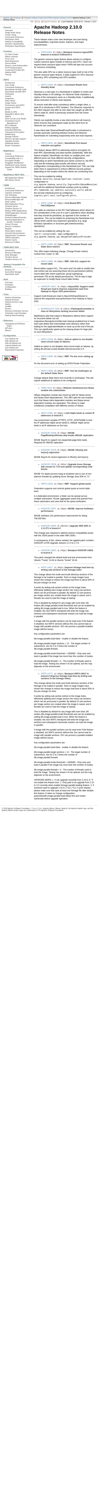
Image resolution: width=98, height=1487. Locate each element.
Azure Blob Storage (13, 272)
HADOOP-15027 (48, 286)
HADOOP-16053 (48, 550)
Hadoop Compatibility (14, 42)
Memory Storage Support (15, 139)
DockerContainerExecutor (15, 217)
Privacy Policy (36, 808)
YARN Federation (12, 238)
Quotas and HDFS (12, 107)
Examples (9, 285)
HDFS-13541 (47, 143)
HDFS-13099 (47, 371)
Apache (6, 18)
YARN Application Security (16, 213)
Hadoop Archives (12, 300)
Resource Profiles (12, 242)
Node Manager (11, 255)
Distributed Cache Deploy (15, 165)
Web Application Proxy (14, 204)
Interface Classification (14, 44)
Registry (8, 229)
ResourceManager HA (14, 199)
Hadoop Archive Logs (14, 302)
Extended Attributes (13, 130)
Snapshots (9, 98)
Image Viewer (10, 103)
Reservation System (13, 231)
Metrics (8, 330)
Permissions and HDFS (14, 105)
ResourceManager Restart (16, 197)
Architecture (10, 83)
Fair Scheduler (11, 195)
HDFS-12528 (47, 339)
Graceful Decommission (15, 233)
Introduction (10, 250)
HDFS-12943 (47, 85)
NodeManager (11, 215)
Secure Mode (10, 63)
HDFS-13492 (47, 413)
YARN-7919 (46, 388)
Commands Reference (14, 37)
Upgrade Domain (12, 141)
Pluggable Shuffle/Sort (14, 163)
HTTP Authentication (13, 68)
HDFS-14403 (47, 203)
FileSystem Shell (12, 39)
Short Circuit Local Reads (15, 119)
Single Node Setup (13, 33)
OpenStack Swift (12, 274)
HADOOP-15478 (48, 450)
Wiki (32, 22)
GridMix (8, 306)
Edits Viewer (10, 101)
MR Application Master (14, 178)
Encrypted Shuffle (12, 160)
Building (8, 289)
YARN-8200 (46, 52)
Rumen (8, 309)
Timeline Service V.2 (13, 208)
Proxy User (9, 59)
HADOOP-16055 (48, 526)
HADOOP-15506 (48, 464)
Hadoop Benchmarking (14, 315)
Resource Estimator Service (16, 311)
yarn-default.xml (11, 348)
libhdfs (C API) (11, 112)
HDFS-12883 (47, 244)
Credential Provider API (14, 70)
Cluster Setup (10, 35)
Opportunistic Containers (15, 235)
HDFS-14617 (47, 567)
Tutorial (8, 154)
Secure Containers (13, 226)
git (39, 22)
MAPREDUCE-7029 (50, 309)
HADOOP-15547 (48, 508)
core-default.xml (11, 339)
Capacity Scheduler (13, 193)
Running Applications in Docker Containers (14, 221)
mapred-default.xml (13, 345)
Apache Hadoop (50, 22)
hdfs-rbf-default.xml (13, 343)
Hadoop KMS (10, 72)
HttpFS (8, 116)
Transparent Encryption (14, 132)
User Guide (9, 85)
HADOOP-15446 (48, 433)
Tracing (8, 74)
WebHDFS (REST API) (14, 114)
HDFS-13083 (47, 356)
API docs (8, 328)
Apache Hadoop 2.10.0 (62, 18)
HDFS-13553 (47, 484)
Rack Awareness (12, 61)
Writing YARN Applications (16, 211)
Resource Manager (13, 253)
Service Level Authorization (16, 65)
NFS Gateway (11, 125)
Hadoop (17, 18)
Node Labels (10, 202)
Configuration (10, 287)
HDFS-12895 (47, 261)
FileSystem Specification (15, 46)
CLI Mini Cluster (11, 54)
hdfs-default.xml (11, 341)
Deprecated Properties (14, 350)
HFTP (7, 110)
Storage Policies (11, 137)
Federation (9, 94)
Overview (9, 30)
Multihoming (10, 134)
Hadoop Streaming (13, 297)
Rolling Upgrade (11, 128)
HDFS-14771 (47, 673)
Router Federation (12, 145)
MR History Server (12, 180)
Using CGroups (11, 224)
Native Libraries (11, 57)
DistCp (8, 304)
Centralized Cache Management (12, 122)
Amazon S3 (10, 270)
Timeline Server (11, 206)
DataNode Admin (12, 143)
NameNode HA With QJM (15, 89)
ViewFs (8, 96)
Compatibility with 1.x (14, 158)
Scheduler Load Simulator (16, 313)
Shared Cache (11, 240)
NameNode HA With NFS (15, 92)
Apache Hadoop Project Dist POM (38, 18)
